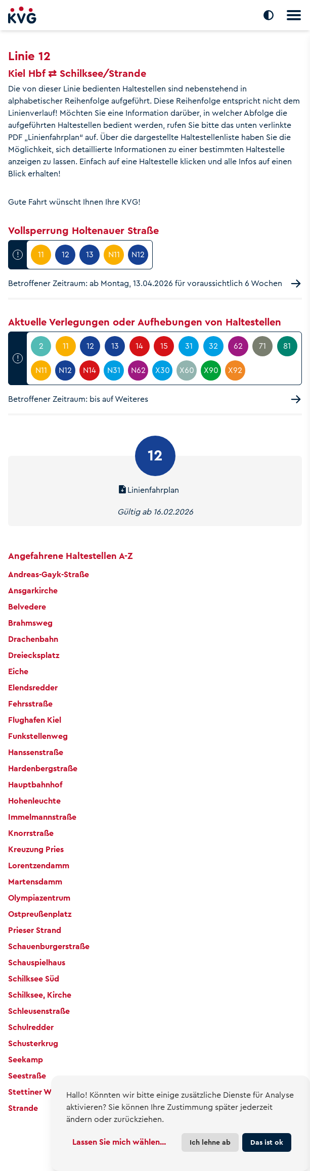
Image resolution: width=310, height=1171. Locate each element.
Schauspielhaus (36, 962)
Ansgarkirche (33, 590)
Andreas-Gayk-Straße (48, 574)
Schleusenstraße (39, 1011)
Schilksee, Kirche (39, 995)
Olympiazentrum (39, 898)
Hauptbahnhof (35, 784)
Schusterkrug (33, 1043)
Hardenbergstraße (42, 768)
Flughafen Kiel (34, 720)
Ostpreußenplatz (39, 914)
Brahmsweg (30, 623)
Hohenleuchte (34, 801)
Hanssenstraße (35, 752)
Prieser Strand (34, 930)
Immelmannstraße (42, 817)
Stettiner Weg (34, 1092)
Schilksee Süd (33, 979)
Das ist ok (266, 1142)
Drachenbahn (33, 639)
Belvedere (27, 607)
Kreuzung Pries (36, 849)
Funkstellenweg (38, 736)
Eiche (18, 671)
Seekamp (25, 1059)
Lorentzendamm (38, 865)
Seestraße (27, 1076)
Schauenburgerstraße (49, 946)
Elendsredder (33, 687)
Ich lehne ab (210, 1142)
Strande (23, 1108)
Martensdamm (35, 881)
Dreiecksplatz (33, 655)
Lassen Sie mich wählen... (119, 1142)
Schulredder (31, 1027)
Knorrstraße (31, 833)
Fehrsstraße (30, 704)
